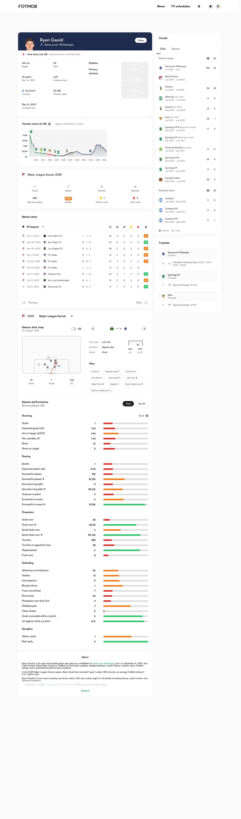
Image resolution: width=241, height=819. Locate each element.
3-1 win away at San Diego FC (60, 687)
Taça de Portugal (181, 285)
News (161, 6)
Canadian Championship (185, 262)
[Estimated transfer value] (49, 124)
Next (142, 302)
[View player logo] (29, 44)
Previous (30, 302)
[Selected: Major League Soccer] (56, 316)
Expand (85, 690)
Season (176, 48)
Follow (141, 40)
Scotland (28, 90)
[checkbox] (73, 328)
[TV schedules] (180, 6)
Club (162, 48)
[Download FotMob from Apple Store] (210, 6)
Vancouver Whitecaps (103, 663)
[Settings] (199, 6)
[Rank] (143, 415)
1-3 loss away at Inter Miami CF (60, 684)
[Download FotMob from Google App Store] (218, 6)
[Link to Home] (27, 6)
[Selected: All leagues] (35, 227)
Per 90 (141, 403)
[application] (88, 145)
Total (128, 403)
